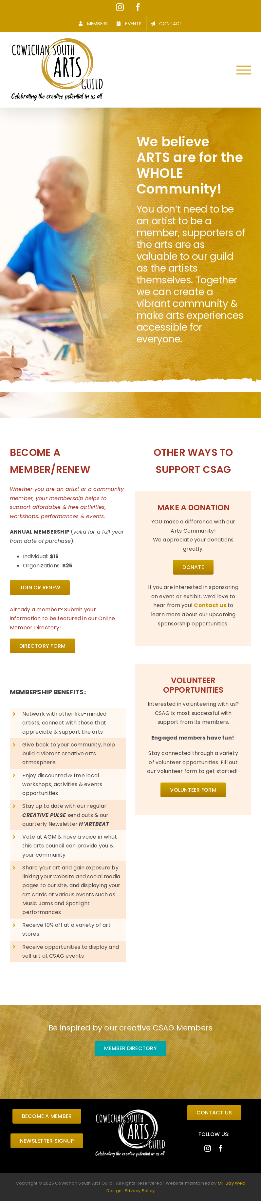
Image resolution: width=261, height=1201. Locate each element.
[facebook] (220, 1148)
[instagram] (207, 1148)
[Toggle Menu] (243, 70)
